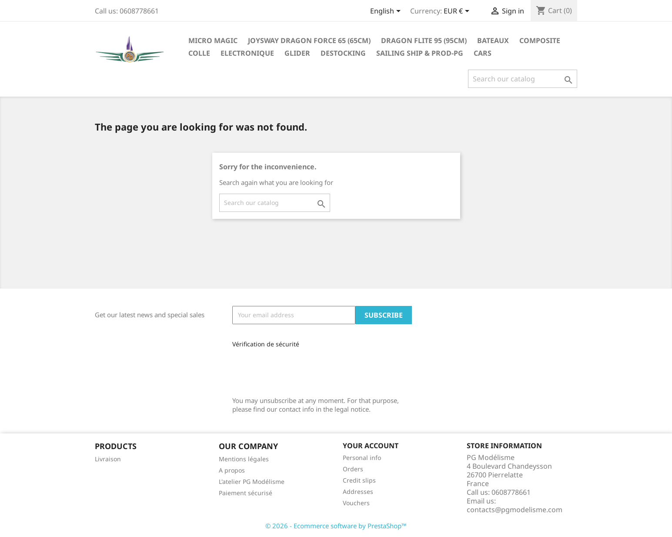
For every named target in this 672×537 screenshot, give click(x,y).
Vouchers (356, 503)
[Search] (522, 79)
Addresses (358, 491)
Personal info (362, 457)
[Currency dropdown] (458, 12)
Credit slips (359, 480)
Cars (482, 53)
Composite (539, 40)
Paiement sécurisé (245, 493)
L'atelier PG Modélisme (251, 481)
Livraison (108, 459)
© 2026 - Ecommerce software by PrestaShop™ (336, 525)
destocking (343, 53)
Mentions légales (244, 459)
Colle (199, 53)
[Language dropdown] (387, 12)
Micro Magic (212, 40)
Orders (353, 469)
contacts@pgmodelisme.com (514, 509)
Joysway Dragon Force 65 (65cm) (309, 40)
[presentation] (290, 369)
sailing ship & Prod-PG (419, 53)
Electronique (247, 53)
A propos (232, 470)
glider (297, 53)
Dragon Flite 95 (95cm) (424, 40)
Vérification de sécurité (265, 344)
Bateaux (493, 40)
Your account (370, 445)
